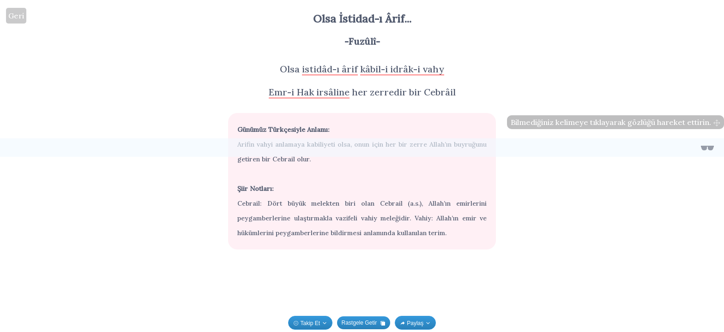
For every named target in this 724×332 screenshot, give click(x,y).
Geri (16, 15)
